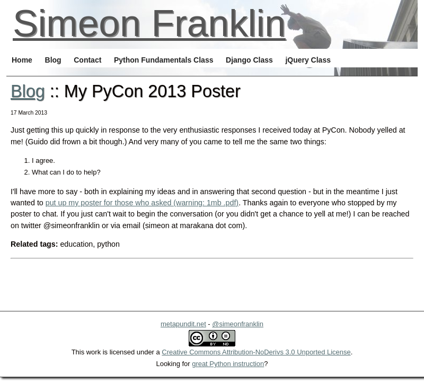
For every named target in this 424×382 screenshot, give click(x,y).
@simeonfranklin (237, 324)
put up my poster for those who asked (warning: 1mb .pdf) (142, 202)
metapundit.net (183, 324)
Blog (28, 91)
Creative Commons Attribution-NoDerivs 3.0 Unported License (256, 352)
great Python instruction (228, 364)
